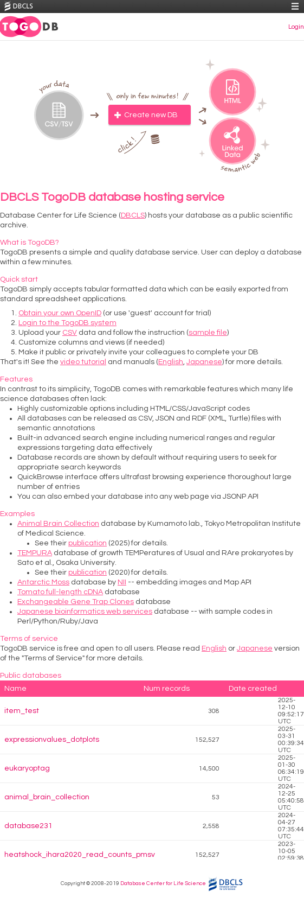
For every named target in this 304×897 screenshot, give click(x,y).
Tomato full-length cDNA (60, 592)
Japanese (204, 362)
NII (122, 582)
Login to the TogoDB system (67, 323)
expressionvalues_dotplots (51, 739)
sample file (208, 332)
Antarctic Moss (43, 582)
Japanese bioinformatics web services (84, 611)
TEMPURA (34, 553)
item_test (21, 711)
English (170, 362)
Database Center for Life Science (163, 883)
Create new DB (151, 115)
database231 (28, 826)
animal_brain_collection (46, 797)
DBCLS (133, 215)
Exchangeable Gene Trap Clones (75, 602)
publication (87, 543)
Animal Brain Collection (58, 523)
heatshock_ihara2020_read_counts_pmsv (79, 854)
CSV (69, 332)
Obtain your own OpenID (59, 313)
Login (296, 26)
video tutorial (83, 362)
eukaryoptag (27, 768)
